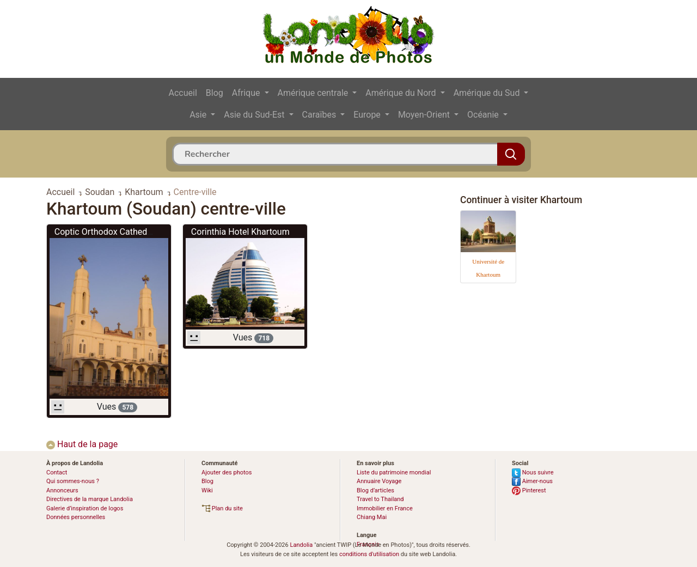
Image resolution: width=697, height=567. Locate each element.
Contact (56, 472)
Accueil (183, 93)
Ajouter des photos (226, 472)
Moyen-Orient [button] (425, 114)
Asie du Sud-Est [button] (255, 114)
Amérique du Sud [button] (488, 93)
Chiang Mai (372, 517)
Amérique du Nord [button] (401, 93)
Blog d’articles (375, 490)
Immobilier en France (385, 508)
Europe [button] (368, 114)
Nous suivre (533, 472)
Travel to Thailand (380, 499)
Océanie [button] (484, 114)
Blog (214, 93)
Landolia (301, 544)
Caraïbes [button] (320, 114)
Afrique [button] (247, 93)
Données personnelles (75, 517)
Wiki (207, 490)
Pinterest (529, 490)
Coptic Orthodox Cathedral (105, 232)
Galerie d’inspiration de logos (84, 508)
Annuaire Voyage (379, 481)
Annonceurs (62, 490)
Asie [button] (199, 114)
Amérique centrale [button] (314, 93)
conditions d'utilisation (369, 554)
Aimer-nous (532, 481)
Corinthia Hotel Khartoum (240, 232)
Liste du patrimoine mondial (394, 472)
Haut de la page (82, 444)
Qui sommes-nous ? (72, 481)
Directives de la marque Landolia (89, 499)
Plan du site (222, 508)
